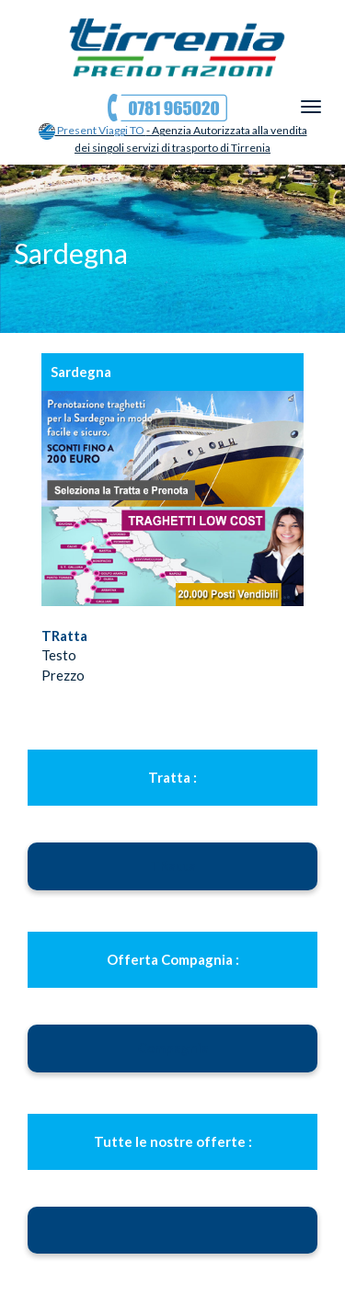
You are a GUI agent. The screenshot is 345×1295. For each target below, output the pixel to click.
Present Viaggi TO (92, 130)
